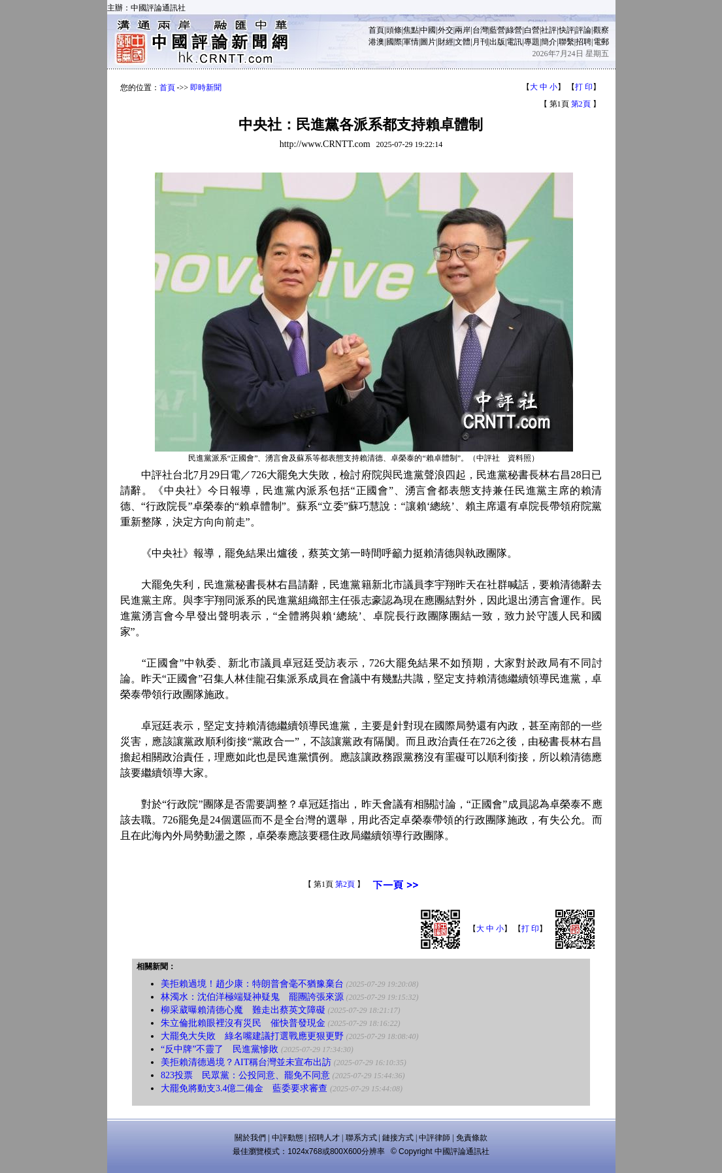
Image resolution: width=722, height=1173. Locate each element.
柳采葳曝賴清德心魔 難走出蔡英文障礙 (243, 1010)
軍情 (411, 41)
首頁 (376, 30)
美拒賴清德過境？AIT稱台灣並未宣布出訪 (246, 1062)
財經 (445, 41)
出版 (497, 41)
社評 (549, 30)
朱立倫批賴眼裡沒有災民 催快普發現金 (243, 1023)
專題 (532, 41)
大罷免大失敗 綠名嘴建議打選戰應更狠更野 (252, 1036)
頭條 (394, 30)
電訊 (514, 41)
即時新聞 (206, 87)
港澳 (376, 41)
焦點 (411, 30)
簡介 (549, 41)
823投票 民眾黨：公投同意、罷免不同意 (245, 1075)
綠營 (514, 30)
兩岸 (462, 30)
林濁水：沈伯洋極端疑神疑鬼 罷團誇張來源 (252, 997)
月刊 (480, 41)
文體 (462, 41)
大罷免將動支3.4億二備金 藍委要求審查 (244, 1088)
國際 (394, 41)
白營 (532, 30)
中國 (428, 30)
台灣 (480, 30)
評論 (583, 30)
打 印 (584, 86)
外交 (445, 30)
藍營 (497, 30)
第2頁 (581, 103)
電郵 (601, 41)
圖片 (428, 41)
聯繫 (566, 41)
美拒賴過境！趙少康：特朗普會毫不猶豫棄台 (252, 984)
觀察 (601, 30)
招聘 (583, 41)
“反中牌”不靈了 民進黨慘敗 (219, 1049)
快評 (566, 30)
